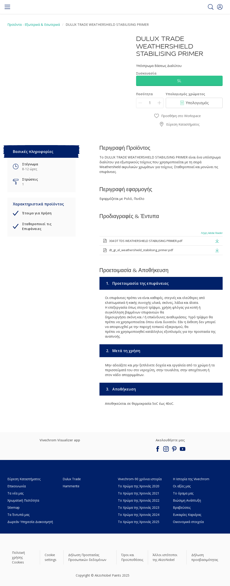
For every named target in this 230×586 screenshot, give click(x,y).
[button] (220, 7)
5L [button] (179, 80)
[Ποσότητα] (149, 103)
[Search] (210, 7)
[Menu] (7, 7)
